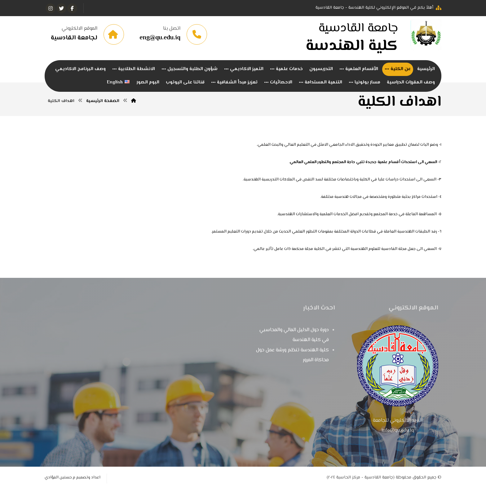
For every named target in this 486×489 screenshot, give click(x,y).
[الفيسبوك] (72, 8)
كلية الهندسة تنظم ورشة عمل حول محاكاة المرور (292, 355)
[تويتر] (61, 8)
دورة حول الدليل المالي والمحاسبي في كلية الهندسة (294, 335)
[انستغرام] (50, 8)
